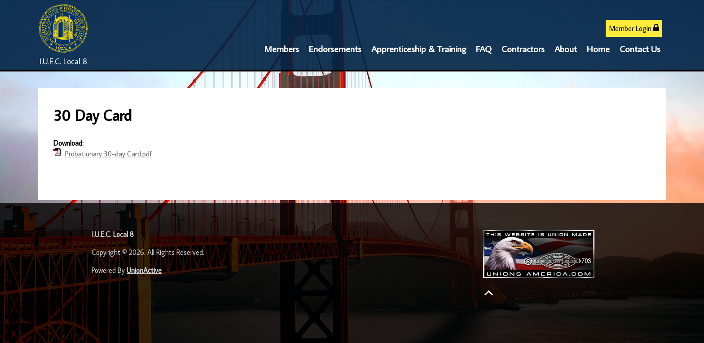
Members (281, 48)
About (565, 48)
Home (598, 48)
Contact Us (640, 48)
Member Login (634, 28)
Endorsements (335, 48)
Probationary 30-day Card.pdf (108, 153)
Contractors (523, 48)
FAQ (484, 48)
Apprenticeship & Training (418, 48)
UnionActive (144, 270)
